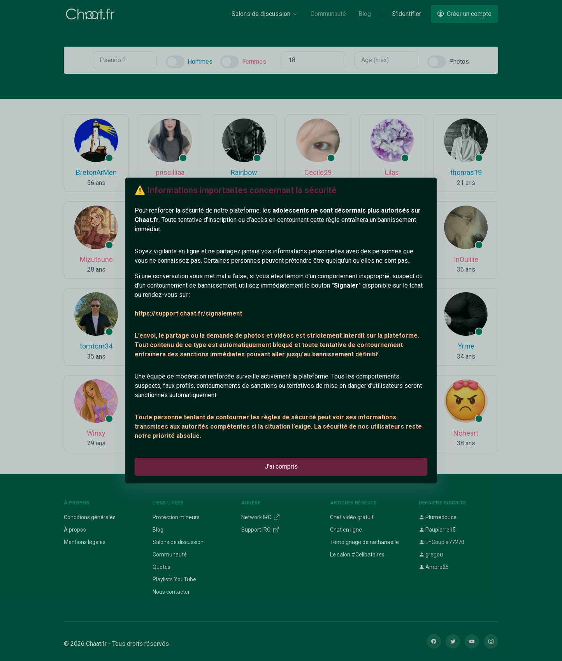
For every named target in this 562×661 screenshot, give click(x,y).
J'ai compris (281, 466)
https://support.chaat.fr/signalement (188, 313)
